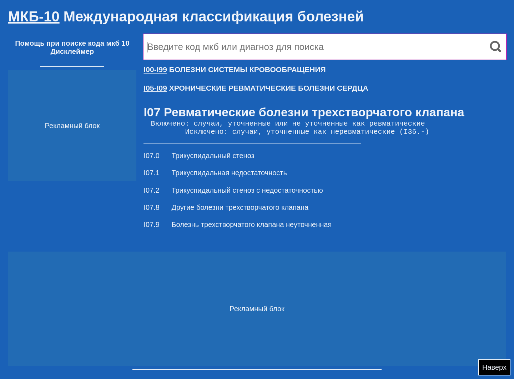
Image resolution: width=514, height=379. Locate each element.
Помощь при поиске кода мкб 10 (72, 43)
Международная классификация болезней (186, 16)
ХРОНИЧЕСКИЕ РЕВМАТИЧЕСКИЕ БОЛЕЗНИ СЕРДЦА (255, 88)
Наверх (494, 367)
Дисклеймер (72, 51)
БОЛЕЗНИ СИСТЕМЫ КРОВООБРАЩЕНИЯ (234, 69)
